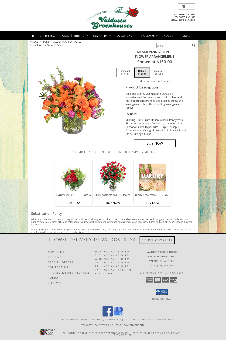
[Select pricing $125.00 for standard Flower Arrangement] (125, 72)
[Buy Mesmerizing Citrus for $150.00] (155, 143)
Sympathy (102, 35)
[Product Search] (174, 45)
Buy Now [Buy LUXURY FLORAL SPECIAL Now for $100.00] (152, 203)
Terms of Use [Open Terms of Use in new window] (123, 335)
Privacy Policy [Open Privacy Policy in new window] (142, 333)
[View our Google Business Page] (118, 315)
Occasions (126, 35)
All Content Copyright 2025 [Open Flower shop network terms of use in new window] (81, 333)
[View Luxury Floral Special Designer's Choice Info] (152, 177)
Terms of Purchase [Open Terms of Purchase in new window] (168, 333)
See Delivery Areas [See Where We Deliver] (157, 240)
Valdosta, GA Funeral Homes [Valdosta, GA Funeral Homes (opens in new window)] (71, 319)
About (170, 35)
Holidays (149, 35)
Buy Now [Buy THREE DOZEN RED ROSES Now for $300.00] (113, 203)
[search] (193, 45)
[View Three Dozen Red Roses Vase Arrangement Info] (113, 177)
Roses (65, 35)
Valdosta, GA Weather (95, 325)
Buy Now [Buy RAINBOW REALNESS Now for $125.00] (73, 203)
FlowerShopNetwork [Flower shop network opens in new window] (115, 333)
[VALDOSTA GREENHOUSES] (113, 17)
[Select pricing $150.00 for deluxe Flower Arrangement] (142, 72)
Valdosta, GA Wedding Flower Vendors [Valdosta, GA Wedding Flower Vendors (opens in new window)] (148, 319)
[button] (186, 6)
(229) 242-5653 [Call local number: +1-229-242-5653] (187, 19)
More (188, 35)
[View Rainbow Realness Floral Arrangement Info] (73, 177)
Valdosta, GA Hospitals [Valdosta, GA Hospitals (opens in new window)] (106, 319)
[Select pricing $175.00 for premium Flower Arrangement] (158, 72)
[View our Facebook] (108, 315)
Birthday (81, 35)
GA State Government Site (128, 325)
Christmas (47, 35)
